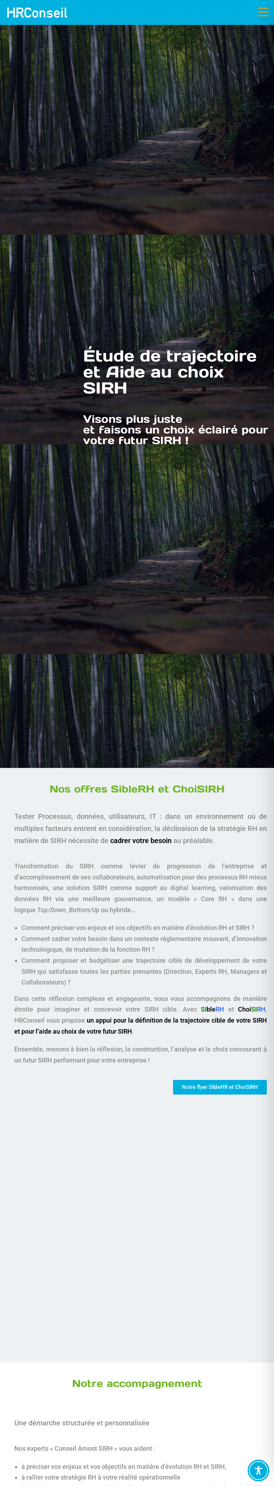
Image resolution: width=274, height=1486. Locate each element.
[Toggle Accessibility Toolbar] (258, 1470)
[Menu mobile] (263, 12)
